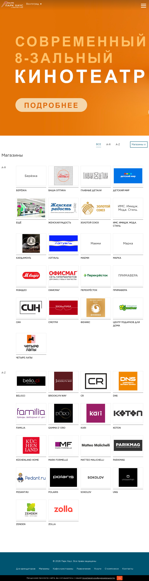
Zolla (52, 524)
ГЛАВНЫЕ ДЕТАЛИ (91, 190)
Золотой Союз (90, 222)
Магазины (44, 568)
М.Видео (21, 290)
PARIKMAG (119, 460)
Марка (117, 258)
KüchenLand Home (27, 460)
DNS (115, 395)
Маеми (85, 258)
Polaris (53, 492)
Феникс (85, 322)
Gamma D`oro (56, 428)
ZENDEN (20, 524)
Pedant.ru (22, 492)
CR (82, 395)
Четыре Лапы (24, 357)
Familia (20, 428)
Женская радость (59, 222)
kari (83, 428)
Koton (117, 428)
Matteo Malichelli (92, 460)
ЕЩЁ (18, 222)
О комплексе (112, 568)
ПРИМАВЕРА (120, 290)
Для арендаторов (25, 568)
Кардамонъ (23, 258)
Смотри (53, 322)
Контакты (127, 568)
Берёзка (21, 190)
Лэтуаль (53, 258)
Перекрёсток (89, 290)
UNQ (115, 492)
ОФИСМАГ (54, 290)
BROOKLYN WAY (57, 395)
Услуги (97, 568)
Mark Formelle (58, 460)
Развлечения (84, 568)
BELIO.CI (20, 395)
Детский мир (121, 190)
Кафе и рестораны (63, 568)
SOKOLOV (86, 492)
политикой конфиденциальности (98, 578)
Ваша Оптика (57, 190)
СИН (18, 322)
